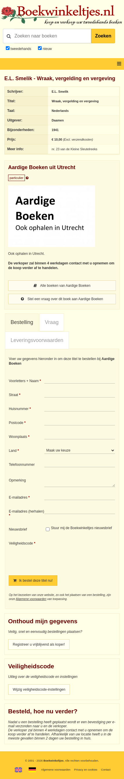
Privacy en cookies (85, 769)
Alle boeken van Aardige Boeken (62, 286)
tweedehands (20, 49)
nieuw (47, 49)
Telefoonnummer (21, 465)
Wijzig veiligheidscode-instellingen (39, 689)
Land (13, 451)
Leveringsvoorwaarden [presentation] (36, 340)
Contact (105, 769)
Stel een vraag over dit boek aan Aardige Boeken (62, 299)
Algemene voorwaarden (31, 599)
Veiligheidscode (21, 543)
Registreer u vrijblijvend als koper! (39, 644)
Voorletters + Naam (24, 381)
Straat (13, 395)
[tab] (22, 323)
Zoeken (103, 35)
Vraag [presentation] (52, 322)
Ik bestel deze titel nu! (32, 581)
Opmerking (17, 480)
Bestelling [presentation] (21, 322)
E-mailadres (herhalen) (26, 511)
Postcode (16, 423)
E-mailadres (18, 497)
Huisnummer (18, 409)
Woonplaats (18, 437)
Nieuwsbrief (18, 529)
